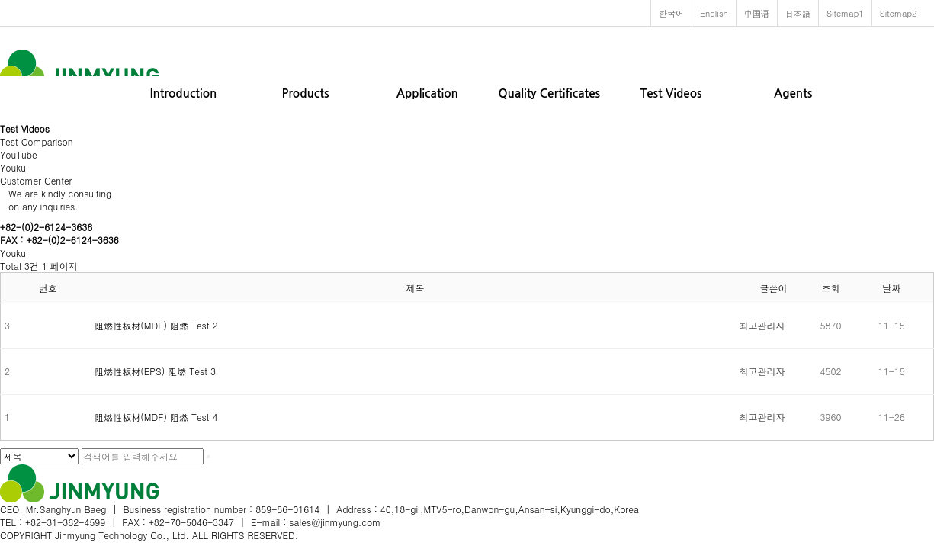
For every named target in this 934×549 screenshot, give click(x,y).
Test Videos (671, 93)
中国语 (756, 13)
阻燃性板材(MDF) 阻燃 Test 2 (156, 325)
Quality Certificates (549, 93)
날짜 (891, 287)
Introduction (183, 93)
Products (305, 93)
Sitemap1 (845, 13)
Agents (793, 93)
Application (427, 93)
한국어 (671, 13)
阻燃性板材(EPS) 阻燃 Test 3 (155, 370)
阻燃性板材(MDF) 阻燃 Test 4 (156, 416)
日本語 (797, 13)
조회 (831, 287)
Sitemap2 (898, 13)
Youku (13, 167)
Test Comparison (36, 141)
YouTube (18, 154)
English (714, 13)
